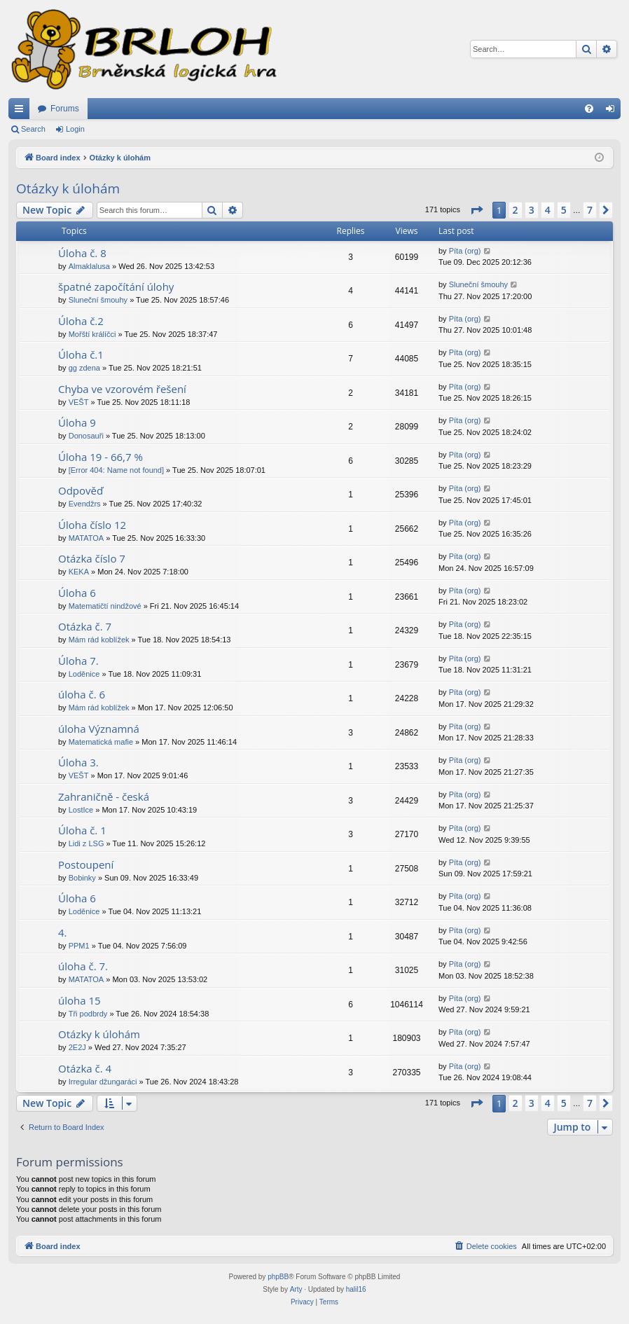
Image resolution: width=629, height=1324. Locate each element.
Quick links (21, 111)
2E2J (77, 1047)
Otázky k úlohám (68, 188)
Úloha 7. (78, 661)
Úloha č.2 (81, 321)
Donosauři (86, 436)
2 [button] (515, 209)
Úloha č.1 (81, 354)
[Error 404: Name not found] (116, 470)
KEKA (79, 571)
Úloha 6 (77, 593)
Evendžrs (85, 503)
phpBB (278, 1277)
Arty (296, 1289)
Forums (64, 108)
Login (75, 129)
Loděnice (84, 674)
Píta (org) (465, 251)
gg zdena (84, 368)
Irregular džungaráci (103, 1081)
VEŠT (79, 402)
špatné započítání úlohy (116, 287)
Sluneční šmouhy (98, 300)
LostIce (81, 810)
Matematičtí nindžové (105, 606)
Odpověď (80, 490)
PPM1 (79, 946)
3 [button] (531, 209)
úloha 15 (79, 1000)
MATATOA (86, 538)
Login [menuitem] (613, 111)
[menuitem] (589, 108)
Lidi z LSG (86, 843)
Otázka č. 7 (84, 626)
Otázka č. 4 (84, 1068)
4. (62, 932)
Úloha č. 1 (82, 830)
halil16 (356, 1289)
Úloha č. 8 (82, 253)
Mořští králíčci (92, 334)
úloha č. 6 (81, 694)
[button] (476, 210)
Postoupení (85, 864)
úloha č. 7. (83, 966)
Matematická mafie (101, 742)
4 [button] (548, 209)
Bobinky (82, 878)
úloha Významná (98, 729)
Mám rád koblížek (99, 639)
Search (33, 129)
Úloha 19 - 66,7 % (100, 457)
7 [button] (590, 209)
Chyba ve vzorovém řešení (122, 389)
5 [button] (564, 209)
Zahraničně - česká (103, 796)
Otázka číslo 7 (91, 558)
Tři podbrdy (88, 1013)
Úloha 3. (78, 762)
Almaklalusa (89, 266)
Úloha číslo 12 (92, 525)
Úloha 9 (77, 422)
